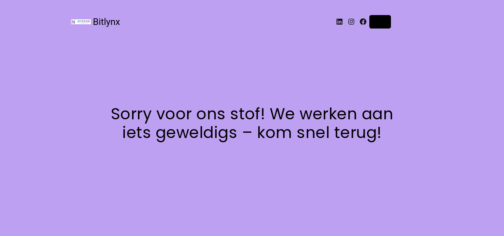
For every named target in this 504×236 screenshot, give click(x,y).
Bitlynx (106, 21)
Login (380, 21)
